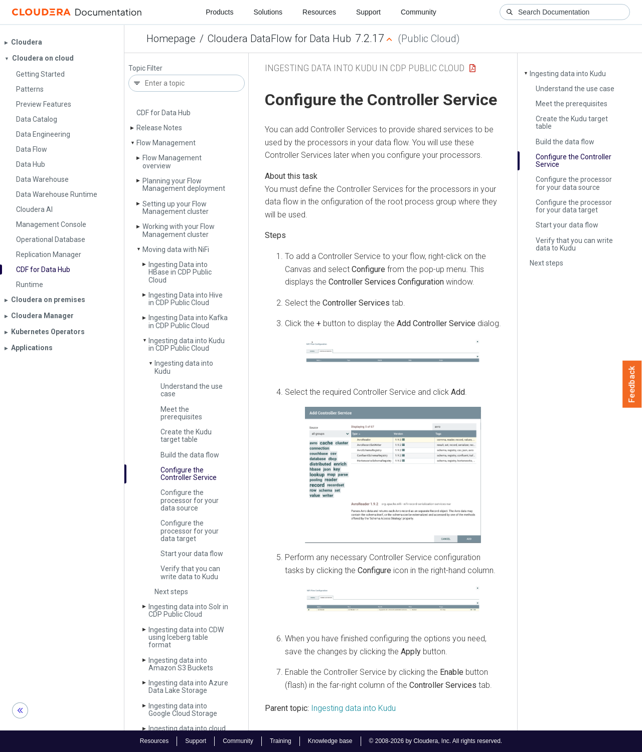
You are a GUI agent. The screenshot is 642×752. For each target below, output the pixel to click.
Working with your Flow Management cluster (178, 230)
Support (368, 12)
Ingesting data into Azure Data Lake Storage (188, 686)
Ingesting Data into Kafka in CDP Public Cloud (188, 321)
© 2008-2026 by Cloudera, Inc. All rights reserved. (436, 740)
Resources (319, 12)
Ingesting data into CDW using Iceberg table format (186, 637)
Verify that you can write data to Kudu (190, 572)
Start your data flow (191, 554)
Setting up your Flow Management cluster (175, 207)
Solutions (267, 12)
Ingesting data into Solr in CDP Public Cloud (188, 610)
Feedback (632, 384)
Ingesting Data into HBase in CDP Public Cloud (180, 272)
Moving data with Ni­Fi (175, 249)
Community (418, 12)
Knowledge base (330, 740)
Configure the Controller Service (188, 473)
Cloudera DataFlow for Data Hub (279, 39)
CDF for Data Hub (163, 113)
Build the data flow (189, 455)
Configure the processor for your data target (189, 531)
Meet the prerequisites (181, 413)
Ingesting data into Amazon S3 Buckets (180, 664)
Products (219, 12)
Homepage (171, 39)
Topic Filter (145, 68)
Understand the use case (191, 390)
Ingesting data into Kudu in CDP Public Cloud (186, 344)
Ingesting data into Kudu (183, 367)
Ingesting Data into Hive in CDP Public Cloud (185, 299)
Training (280, 740)
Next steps (171, 592)
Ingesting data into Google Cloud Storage (182, 709)
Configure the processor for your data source (189, 500)
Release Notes (159, 128)
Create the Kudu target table (186, 435)
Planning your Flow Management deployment (183, 184)
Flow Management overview (172, 161)
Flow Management (166, 143)
